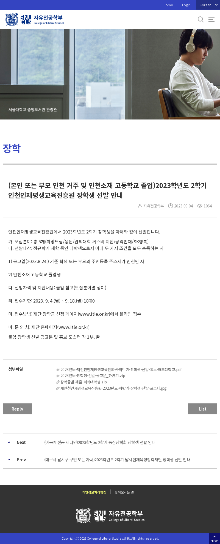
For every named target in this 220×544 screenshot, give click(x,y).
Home (168, 4)
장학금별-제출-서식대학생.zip (83, 381)
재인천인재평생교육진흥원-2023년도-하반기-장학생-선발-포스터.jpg (113, 388)
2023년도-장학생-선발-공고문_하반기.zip (92, 375)
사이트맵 (211, 19)
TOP (214, 541)
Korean (205, 4)
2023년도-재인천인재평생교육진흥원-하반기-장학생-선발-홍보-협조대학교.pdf (121, 369)
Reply (17, 409)
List (203, 409)
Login (186, 4)
